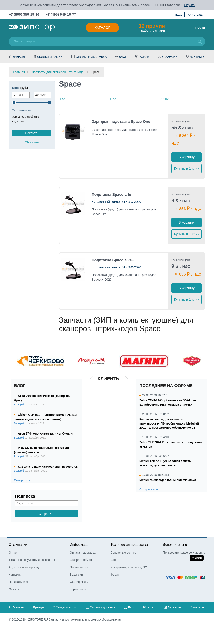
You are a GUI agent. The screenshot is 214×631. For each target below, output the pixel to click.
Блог (123, 56)
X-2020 (165, 99)
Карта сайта (78, 589)
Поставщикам (79, 567)
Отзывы (14, 589)
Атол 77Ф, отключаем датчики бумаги (45, 433)
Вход (178, 14)
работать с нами (152, 27)
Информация (80, 544)
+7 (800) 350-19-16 (24, 15)
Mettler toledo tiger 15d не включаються (167, 480)
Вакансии (170, 56)
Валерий (19, 404)
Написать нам (18, 582)
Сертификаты (79, 582)
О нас (13, 552)
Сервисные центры (124, 552)
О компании (18, 544)
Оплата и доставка (91, 56)
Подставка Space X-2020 (114, 260)
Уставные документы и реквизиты (32, 560)
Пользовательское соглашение (184, 552)
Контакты (197, 56)
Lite (62, 99)
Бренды (18, 56)
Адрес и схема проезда (24, 567)
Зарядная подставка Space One (121, 121)
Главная (18, 607)
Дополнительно (175, 544)
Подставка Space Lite (111, 194)
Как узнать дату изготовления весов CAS (48, 466)
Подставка (18, 121)
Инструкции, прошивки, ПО (129, 567)
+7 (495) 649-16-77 (61, 15)
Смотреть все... (24, 480)
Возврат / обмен (81, 560)
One (113, 99)
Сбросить (32, 142)
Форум (144, 56)
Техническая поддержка (129, 544)
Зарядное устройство (25, 116)
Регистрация (196, 14)
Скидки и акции (50, 56)
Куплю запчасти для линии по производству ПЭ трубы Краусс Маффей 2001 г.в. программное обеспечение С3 (169, 423)
